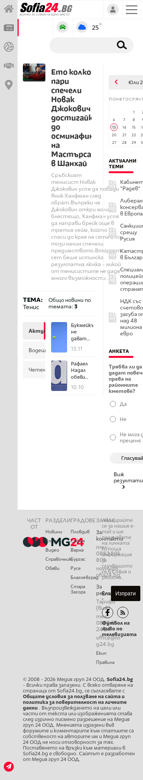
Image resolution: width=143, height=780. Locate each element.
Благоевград (83, 577)
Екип (101, 653)
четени (36, 370)
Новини (53, 531)
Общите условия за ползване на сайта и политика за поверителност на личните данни (75, 702)
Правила (105, 662)
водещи (36, 350)
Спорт (53, 541)
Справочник (58, 559)
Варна (77, 550)
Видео (52, 550)
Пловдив (80, 531)
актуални (36, 331)
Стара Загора (78, 589)
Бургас (78, 559)
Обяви (52, 568)
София (78, 541)
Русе (76, 568)
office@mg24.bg (108, 641)
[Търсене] (79, 45)
